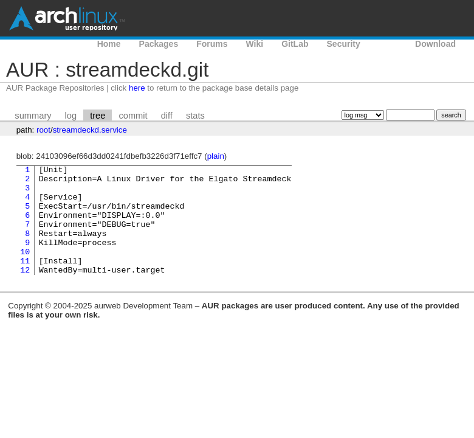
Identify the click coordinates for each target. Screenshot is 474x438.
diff (167, 115)
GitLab (294, 44)
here (137, 87)
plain (215, 156)
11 (25, 280)
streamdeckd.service (90, 129)
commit (132, 115)
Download (435, 44)
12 (25, 291)
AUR (388, 44)
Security (343, 44)
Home (109, 44)
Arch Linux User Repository (67, 18)
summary (33, 115)
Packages (159, 44)
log (71, 115)
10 (25, 269)
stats (195, 115)
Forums (211, 44)
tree (97, 115)
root (43, 129)
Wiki (255, 44)
